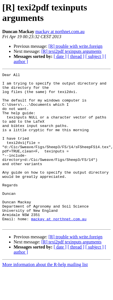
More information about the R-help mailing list (45, 295)
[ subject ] (94, 56)
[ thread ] (76, 56)
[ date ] (60, 56)
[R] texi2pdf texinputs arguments (71, 51)
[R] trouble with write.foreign (75, 46)
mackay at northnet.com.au (59, 31)
